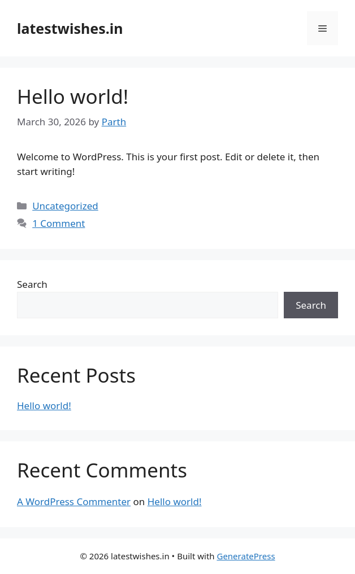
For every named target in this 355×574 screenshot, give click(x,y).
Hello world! (72, 96)
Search (32, 284)
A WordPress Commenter (74, 501)
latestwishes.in (70, 28)
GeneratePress (246, 556)
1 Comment (58, 223)
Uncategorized (65, 205)
